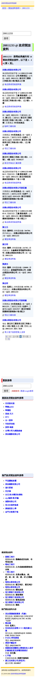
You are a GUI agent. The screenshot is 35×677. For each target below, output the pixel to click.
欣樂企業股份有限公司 (11, 70)
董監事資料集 (10, 239)
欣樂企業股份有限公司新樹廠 (14, 300)
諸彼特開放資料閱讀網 (8, 3)
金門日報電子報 (11, 512)
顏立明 (5, 244)
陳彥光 (5, 264)
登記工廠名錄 (10, 148)
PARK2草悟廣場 (12, 638)
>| (8, 339)
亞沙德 (8, 491)
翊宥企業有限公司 (12, 582)
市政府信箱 (10, 424)
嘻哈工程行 (10, 564)
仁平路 (8, 656)
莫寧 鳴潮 (9, 427)
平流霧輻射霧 (10, 481)
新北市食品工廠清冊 (13, 163)
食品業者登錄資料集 (13, 84)
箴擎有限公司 (10, 501)
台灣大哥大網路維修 (13, 431)
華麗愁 (8, 410)
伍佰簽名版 (10, 403)
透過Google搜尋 (26, 391)
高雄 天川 (9, 414)
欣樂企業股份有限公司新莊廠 (14, 188)
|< (6, 337)
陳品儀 (8, 623)
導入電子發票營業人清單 (15, 332)
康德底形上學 (10, 508)
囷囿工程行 (10, 557)
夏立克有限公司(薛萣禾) (15, 661)
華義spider (9, 407)
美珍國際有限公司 (12, 434)
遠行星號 (9, 488)
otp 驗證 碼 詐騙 (12, 498)
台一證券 (9, 420)
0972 (7, 417)
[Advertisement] (17, 20)
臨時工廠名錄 (10, 126)
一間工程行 (10, 572)
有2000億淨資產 (11, 505)
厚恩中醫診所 (10, 643)
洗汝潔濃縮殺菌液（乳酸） (16, 614)
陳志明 (5, 283)
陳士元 (5, 227)
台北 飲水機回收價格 (13, 495)
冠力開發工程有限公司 (14, 592)
